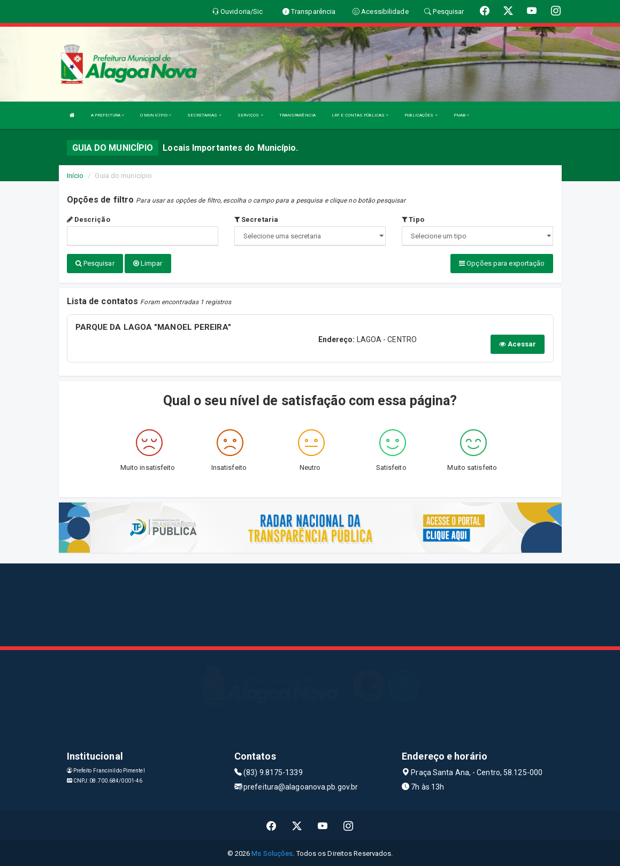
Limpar (148, 263)
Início (75, 176)
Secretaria (256, 219)
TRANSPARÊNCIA (297, 115)
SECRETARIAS (204, 115)
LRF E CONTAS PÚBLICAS (360, 115)
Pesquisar (94, 263)
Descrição (88, 219)
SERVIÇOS (250, 115)
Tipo (413, 219)
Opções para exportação (502, 263)
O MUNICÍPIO (155, 115)
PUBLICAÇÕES (420, 115)
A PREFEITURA (107, 115)
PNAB (462, 115)
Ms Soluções (272, 852)
